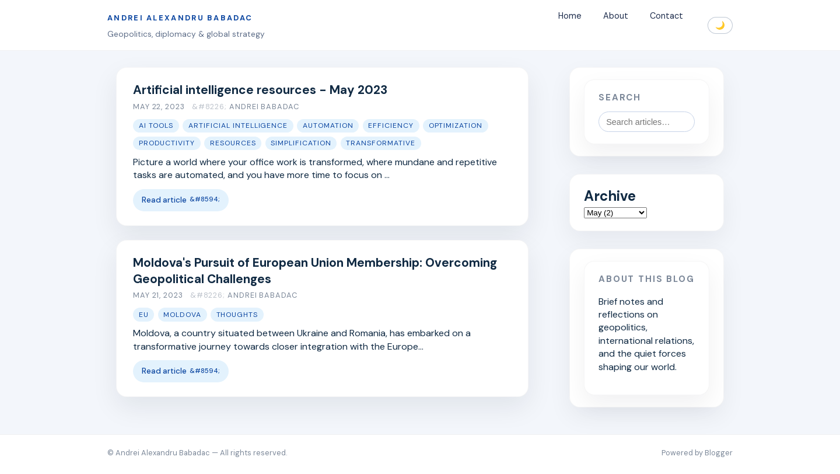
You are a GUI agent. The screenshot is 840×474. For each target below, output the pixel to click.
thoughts (237, 314)
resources (233, 143)
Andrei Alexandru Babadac (180, 18)
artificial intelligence (238, 125)
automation (328, 125)
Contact (666, 16)
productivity (167, 143)
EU (144, 314)
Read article (164, 200)
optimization (456, 125)
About (615, 16)
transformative (380, 143)
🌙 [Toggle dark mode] (720, 25)
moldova (182, 314)
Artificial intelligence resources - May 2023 (260, 89)
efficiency (391, 125)
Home (570, 16)
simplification (301, 143)
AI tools (156, 125)
